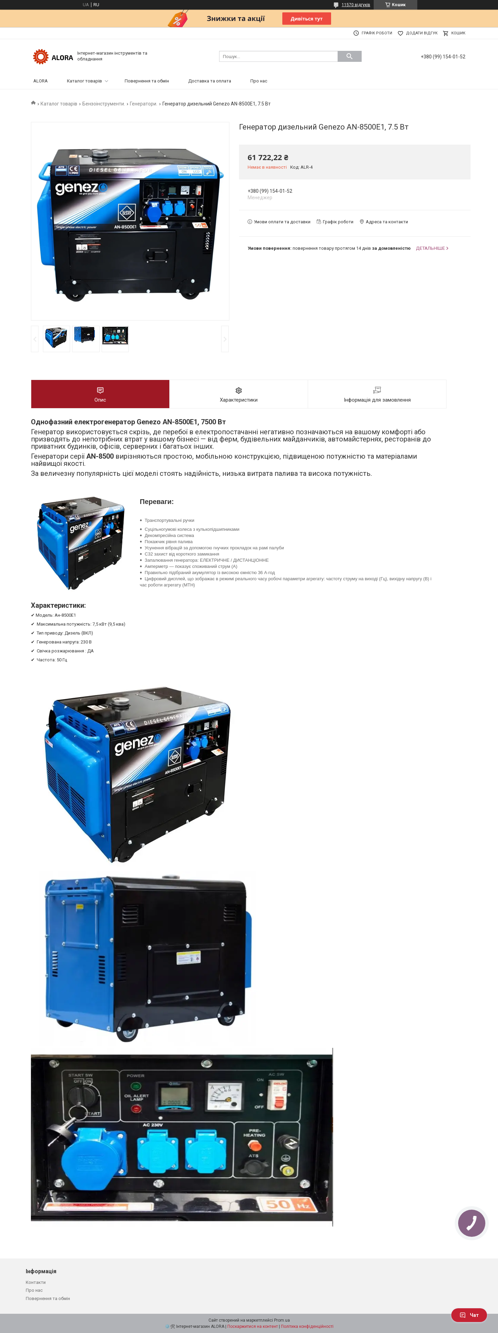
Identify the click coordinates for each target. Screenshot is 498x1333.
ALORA (40, 80)
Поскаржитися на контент (252, 1326)
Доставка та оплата (209, 80)
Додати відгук (422, 33)
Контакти (36, 1282)
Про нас (258, 80)
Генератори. (143, 104)
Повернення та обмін (147, 80)
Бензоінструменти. (103, 104)
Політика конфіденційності (307, 1326)
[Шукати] (350, 56)
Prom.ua (282, 1320)
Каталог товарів (84, 80)
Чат (469, 1315)
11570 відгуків (356, 4)
